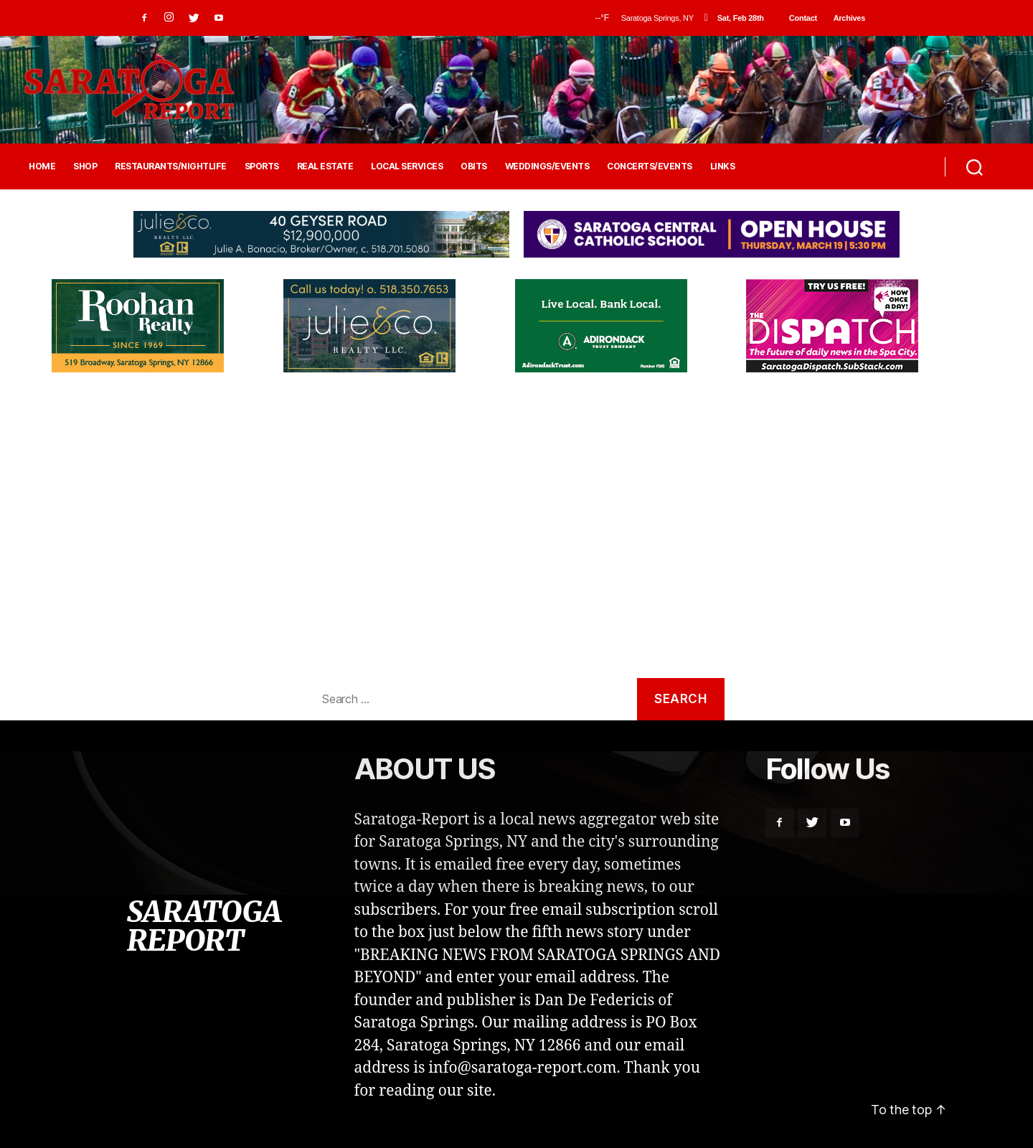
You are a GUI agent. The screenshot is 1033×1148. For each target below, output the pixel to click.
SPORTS (262, 166)
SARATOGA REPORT (203, 926)
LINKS (722, 166)
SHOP (85, 166)
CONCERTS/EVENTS (649, 166)
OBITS (474, 166)
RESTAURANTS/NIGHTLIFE (171, 166)
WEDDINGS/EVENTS (547, 166)
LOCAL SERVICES (407, 166)
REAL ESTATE (325, 166)
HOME (42, 166)
